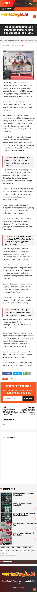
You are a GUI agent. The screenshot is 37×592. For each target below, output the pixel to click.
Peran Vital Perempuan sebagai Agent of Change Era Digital (23, 534)
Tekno (33, 551)
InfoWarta (18, 548)
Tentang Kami (17, 581)
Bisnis (8, 548)
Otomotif (7, 551)
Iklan (18, 584)
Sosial (25, 551)
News (12, 379)
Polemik (12, 551)
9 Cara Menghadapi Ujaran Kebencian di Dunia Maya (25, 524)
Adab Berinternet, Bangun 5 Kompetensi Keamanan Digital (23, 494)
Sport (29, 551)
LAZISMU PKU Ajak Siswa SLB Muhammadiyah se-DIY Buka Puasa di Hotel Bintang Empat (17, 312)
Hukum (13, 548)
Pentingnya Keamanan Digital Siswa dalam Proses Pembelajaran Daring (24, 514)
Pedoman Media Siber (29, 581)
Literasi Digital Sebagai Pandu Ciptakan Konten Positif (23, 504)
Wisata (7, 554)
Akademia (3, 548)
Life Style (30, 548)
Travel (2, 554)
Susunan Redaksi (7, 581)
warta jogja (22, 588)
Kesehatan (25, 548)
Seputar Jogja (19, 551)
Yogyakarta (13, 554)
